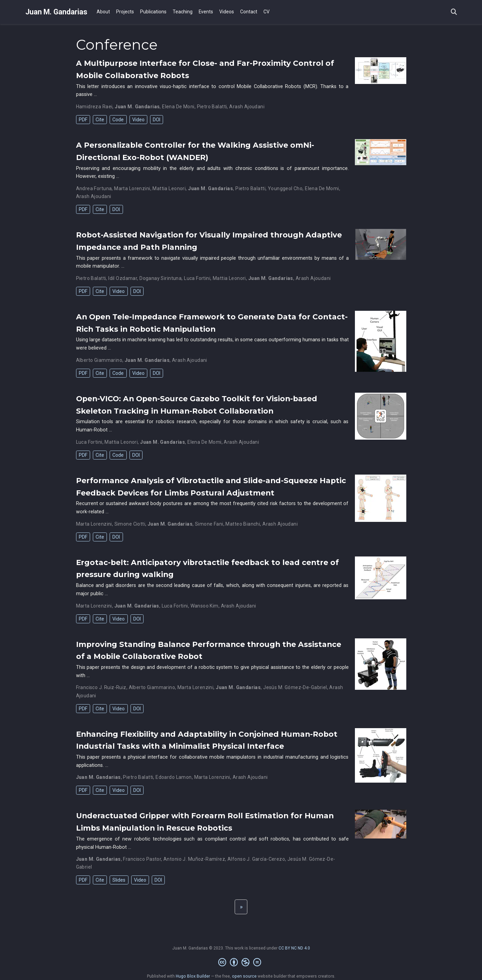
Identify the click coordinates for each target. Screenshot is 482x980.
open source (244, 976)
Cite (100, 119)
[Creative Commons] (241, 962)
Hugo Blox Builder (193, 976)
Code (118, 119)
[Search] (454, 12)
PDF (83, 119)
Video (138, 119)
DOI (156, 119)
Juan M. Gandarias (56, 12)
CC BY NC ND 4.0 (294, 948)
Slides (118, 880)
